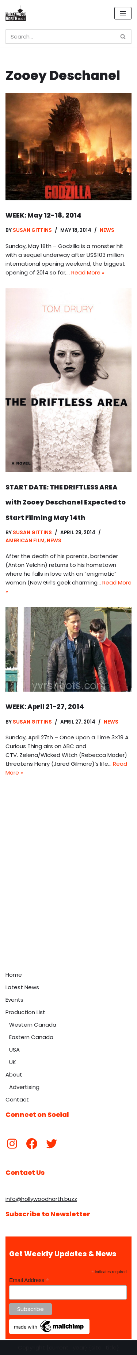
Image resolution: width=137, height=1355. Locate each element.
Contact (17, 1099)
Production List (25, 1012)
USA (14, 1049)
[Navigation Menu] (123, 13)
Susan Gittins (32, 230)
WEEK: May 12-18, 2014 (43, 215)
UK (12, 1062)
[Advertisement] (68, 895)
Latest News (22, 987)
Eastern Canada (31, 1037)
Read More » (87, 272)
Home (13, 975)
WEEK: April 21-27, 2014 (44, 706)
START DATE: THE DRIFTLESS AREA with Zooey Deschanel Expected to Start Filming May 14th (65, 502)
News (107, 230)
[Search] (60, 36)
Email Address (29, 1280)
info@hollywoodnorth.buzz (41, 1199)
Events (14, 999)
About (13, 1074)
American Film (25, 540)
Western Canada (32, 1024)
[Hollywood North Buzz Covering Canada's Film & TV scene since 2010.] (15, 13)
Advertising (24, 1087)
